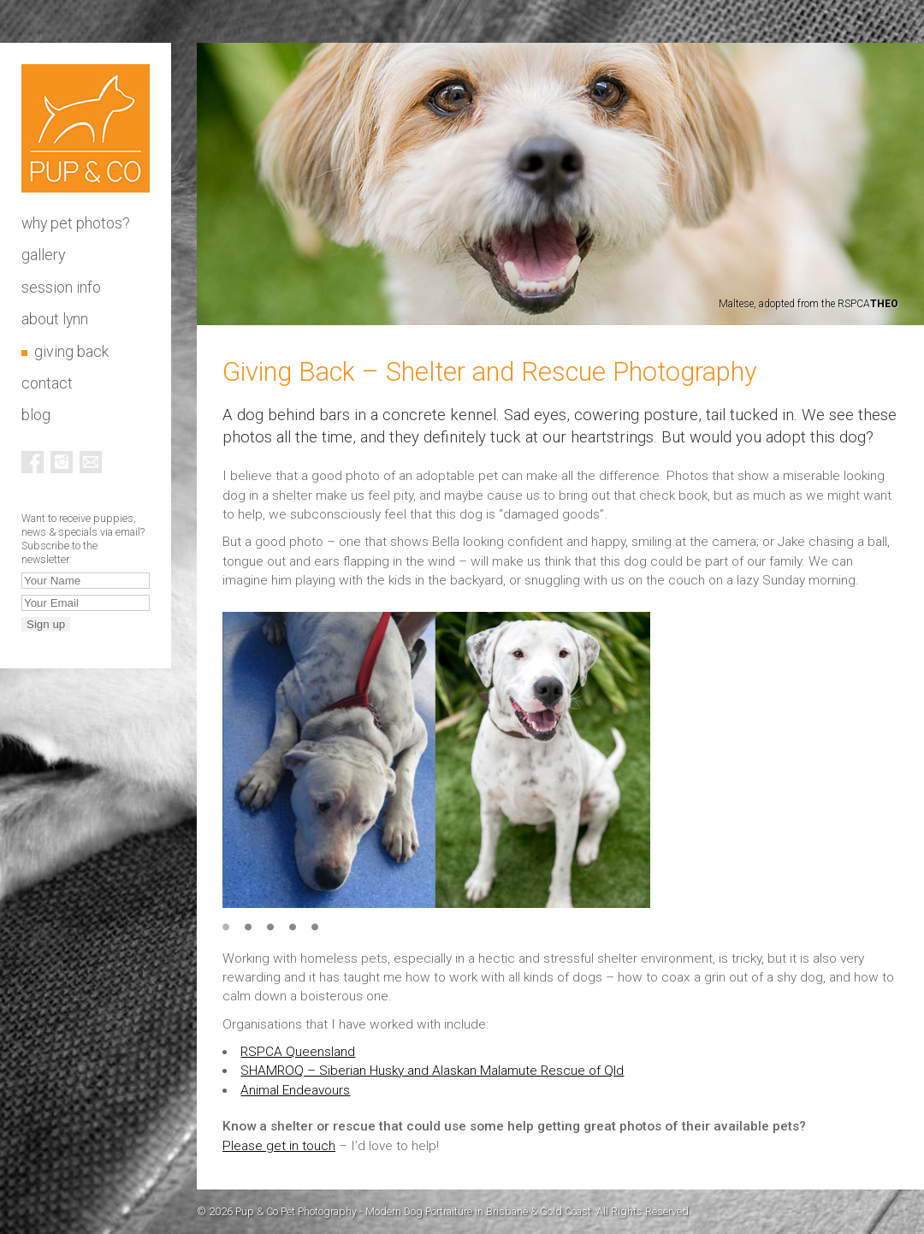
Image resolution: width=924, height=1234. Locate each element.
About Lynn (54, 319)
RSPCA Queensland (297, 1051)
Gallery (43, 255)
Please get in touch (278, 1146)
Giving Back (71, 351)
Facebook (32, 462)
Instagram (61, 462)
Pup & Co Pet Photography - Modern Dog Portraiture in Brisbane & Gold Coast (85, 128)
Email (91, 462)
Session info (61, 287)
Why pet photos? (75, 223)
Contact (47, 383)
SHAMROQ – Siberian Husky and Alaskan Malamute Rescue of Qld (432, 1070)
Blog (35, 415)
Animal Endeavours (295, 1090)
